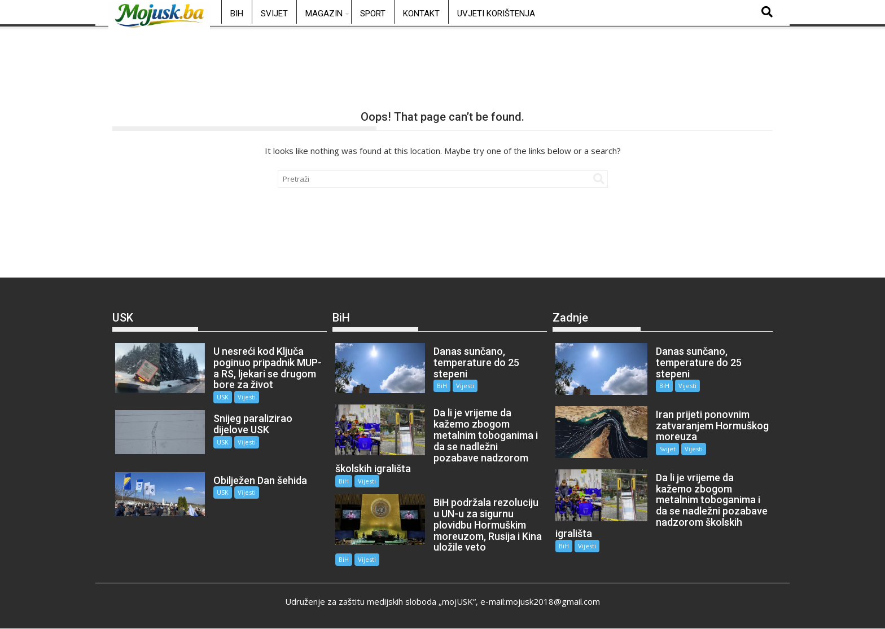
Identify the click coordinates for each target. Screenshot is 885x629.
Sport (372, 13)
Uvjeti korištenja (496, 13)
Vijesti (247, 397)
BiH (236, 13)
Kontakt (421, 13)
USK (223, 397)
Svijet (274, 13)
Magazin (324, 13)
